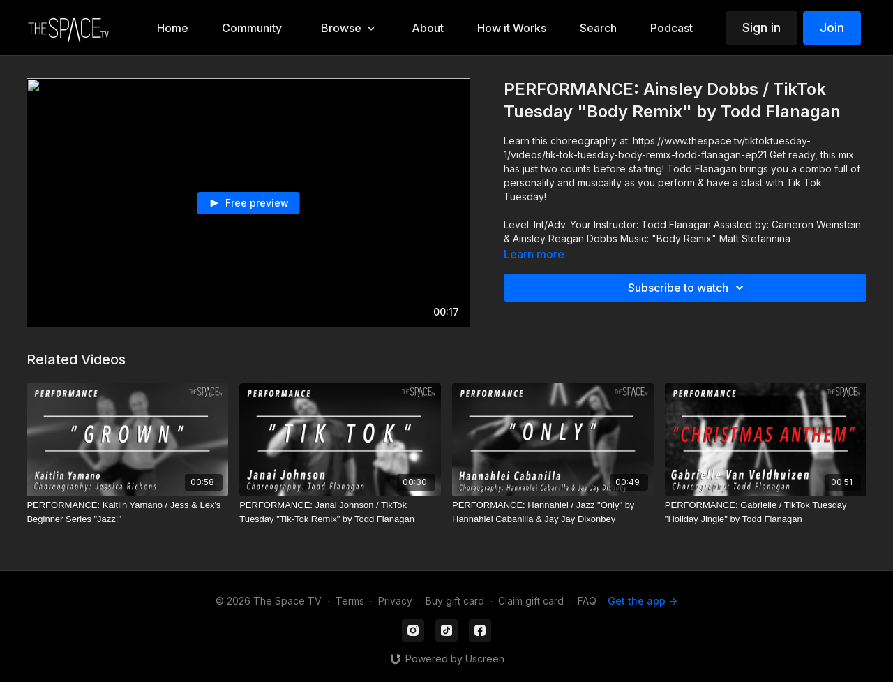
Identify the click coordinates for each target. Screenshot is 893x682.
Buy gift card (455, 601)
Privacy (395, 601)
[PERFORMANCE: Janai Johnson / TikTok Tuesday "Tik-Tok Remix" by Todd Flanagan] (340, 512)
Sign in (761, 27)
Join (832, 27)
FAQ (587, 601)
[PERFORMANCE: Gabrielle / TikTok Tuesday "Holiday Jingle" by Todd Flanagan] (765, 512)
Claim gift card (531, 601)
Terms (350, 601)
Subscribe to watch (688, 287)
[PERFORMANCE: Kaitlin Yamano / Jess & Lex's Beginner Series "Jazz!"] (127, 512)
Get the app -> (642, 601)
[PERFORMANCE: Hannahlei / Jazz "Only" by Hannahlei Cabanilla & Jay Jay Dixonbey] (553, 512)
